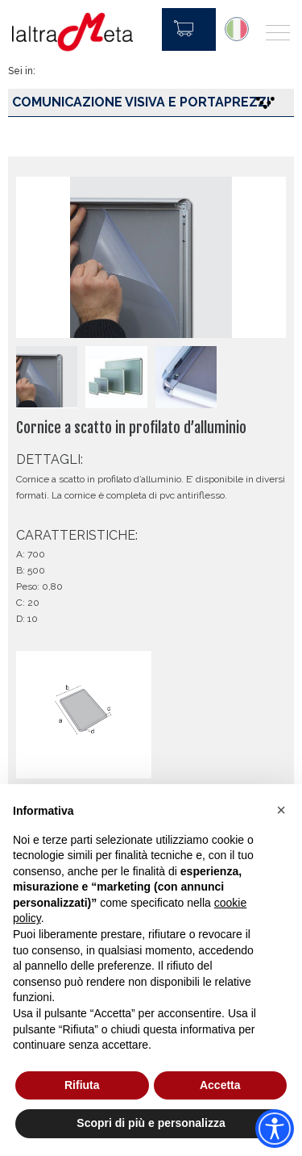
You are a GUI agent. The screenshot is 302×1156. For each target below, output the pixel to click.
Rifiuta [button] (82, 1085)
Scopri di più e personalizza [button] (151, 1122)
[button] (281, 810)
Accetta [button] (220, 1085)
